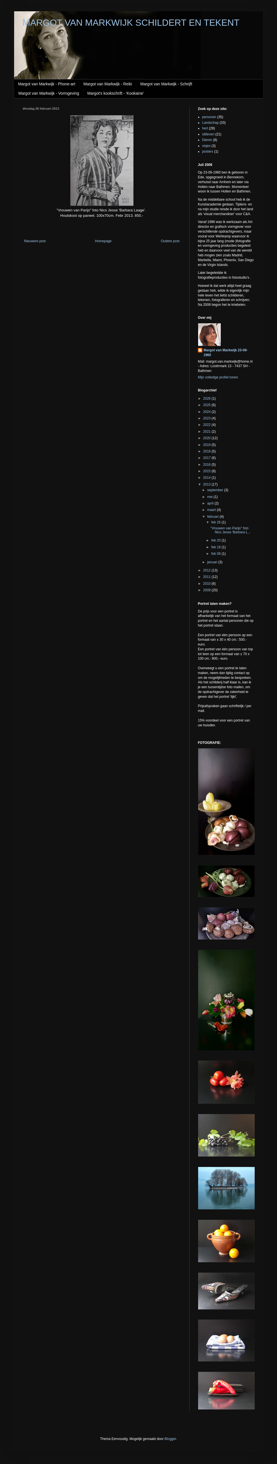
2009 (207, 590)
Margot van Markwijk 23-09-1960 (226, 352)
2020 (207, 438)
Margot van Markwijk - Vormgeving (48, 93)
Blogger (170, 1439)
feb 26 (216, 522)
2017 (207, 458)
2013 (207, 484)
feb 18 (216, 547)
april (211, 503)
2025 (207, 405)
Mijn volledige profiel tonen (218, 377)
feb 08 (216, 554)
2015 (207, 471)
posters (207, 151)
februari (213, 517)
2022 (207, 425)
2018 (207, 451)
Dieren (207, 140)
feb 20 (216, 540)
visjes (206, 146)
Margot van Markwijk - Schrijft (166, 84)
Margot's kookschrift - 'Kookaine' (115, 93)
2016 (207, 465)
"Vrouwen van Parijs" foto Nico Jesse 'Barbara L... (230, 530)
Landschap (210, 123)
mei (210, 497)
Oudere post (170, 241)
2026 (207, 398)
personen (209, 117)
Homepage (103, 241)
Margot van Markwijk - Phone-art (46, 84)
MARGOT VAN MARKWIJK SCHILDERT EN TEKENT (131, 23)
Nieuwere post (35, 241)
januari (212, 562)
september (215, 490)
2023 (207, 418)
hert (205, 128)
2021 (207, 432)
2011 (207, 577)
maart (212, 510)
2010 (207, 584)
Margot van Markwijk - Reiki (107, 84)
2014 (207, 478)
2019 (207, 445)
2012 (207, 570)
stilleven (208, 134)
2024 (207, 412)
